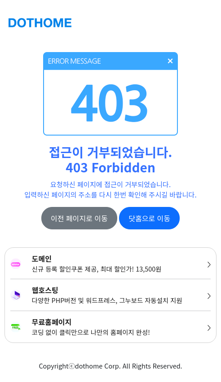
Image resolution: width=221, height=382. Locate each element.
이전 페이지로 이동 (79, 218)
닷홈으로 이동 (149, 218)
